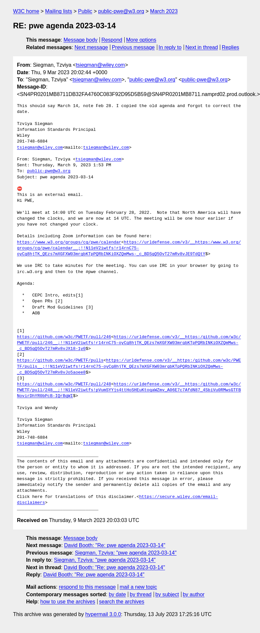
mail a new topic (138, 587)
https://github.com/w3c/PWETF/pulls (60, 361)
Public (85, 11)
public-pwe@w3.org (121, 11)
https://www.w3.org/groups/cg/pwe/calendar (69, 242)
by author (194, 594)
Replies (230, 47)
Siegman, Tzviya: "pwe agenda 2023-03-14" (125, 553)
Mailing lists (58, 11)
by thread (141, 594)
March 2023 (164, 11)
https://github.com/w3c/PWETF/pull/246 (64, 337)
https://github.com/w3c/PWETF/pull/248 (64, 384)
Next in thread (201, 47)
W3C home (26, 11)
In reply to (170, 47)
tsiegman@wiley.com (100, 65)
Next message (91, 47)
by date (117, 594)
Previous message (133, 47)
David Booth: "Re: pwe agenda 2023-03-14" (114, 545)
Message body (81, 40)
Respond (111, 40)
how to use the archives (67, 601)
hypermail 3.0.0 (103, 614)
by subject (167, 594)
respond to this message (87, 587)
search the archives (122, 601)
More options (141, 40)
